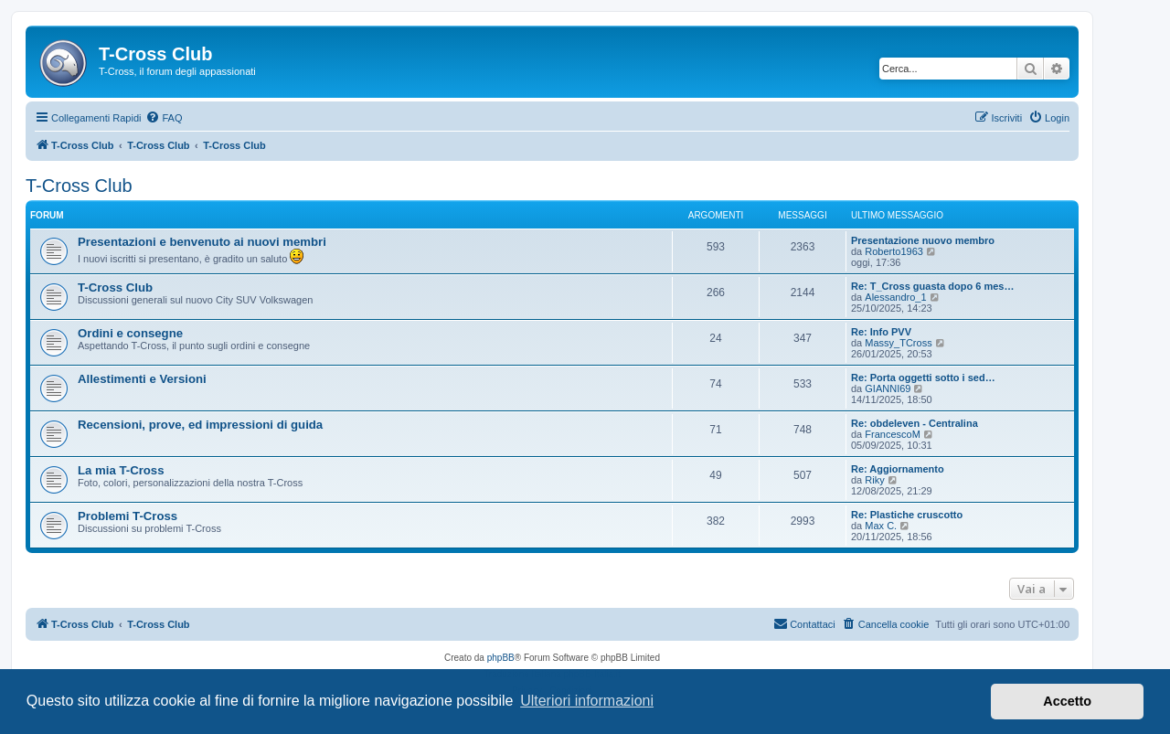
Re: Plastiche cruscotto (907, 514)
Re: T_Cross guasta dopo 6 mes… (933, 286)
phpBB (501, 658)
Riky (874, 479)
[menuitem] (163, 118)
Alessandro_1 (895, 297)
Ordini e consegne (130, 333)
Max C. (881, 525)
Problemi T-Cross (127, 516)
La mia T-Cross (121, 470)
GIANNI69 (887, 388)
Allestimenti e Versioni (142, 379)
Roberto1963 (894, 251)
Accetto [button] (1067, 701)
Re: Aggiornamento (897, 468)
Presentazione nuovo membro (922, 240)
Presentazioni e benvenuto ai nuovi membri (202, 242)
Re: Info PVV (881, 331)
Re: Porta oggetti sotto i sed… (923, 377)
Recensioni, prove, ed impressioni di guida (200, 424)
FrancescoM (892, 434)
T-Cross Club (79, 186)
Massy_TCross (898, 342)
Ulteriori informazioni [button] (587, 700)
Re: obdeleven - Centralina (914, 423)
